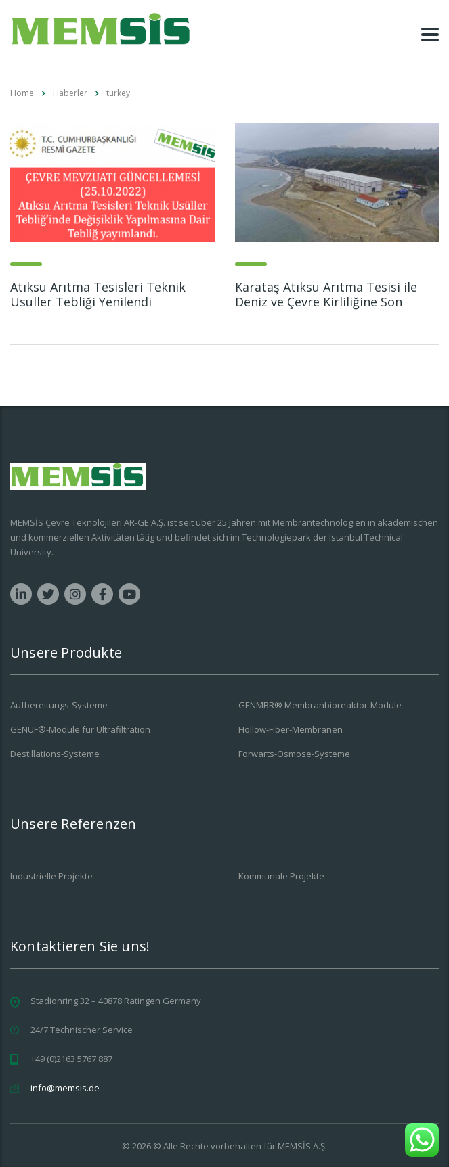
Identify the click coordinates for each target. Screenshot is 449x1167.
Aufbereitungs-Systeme (59, 705)
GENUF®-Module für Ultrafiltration (80, 729)
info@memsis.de (65, 1088)
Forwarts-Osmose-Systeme (294, 753)
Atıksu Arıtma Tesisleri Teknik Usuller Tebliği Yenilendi (98, 294)
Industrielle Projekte (51, 876)
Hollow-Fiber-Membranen (290, 729)
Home (22, 93)
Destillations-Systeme (55, 753)
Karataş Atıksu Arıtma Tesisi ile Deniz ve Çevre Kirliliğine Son (326, 294)
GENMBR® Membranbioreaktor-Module (320, 705)
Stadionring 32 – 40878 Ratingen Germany (115, 1000)
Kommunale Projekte (281, 876)
